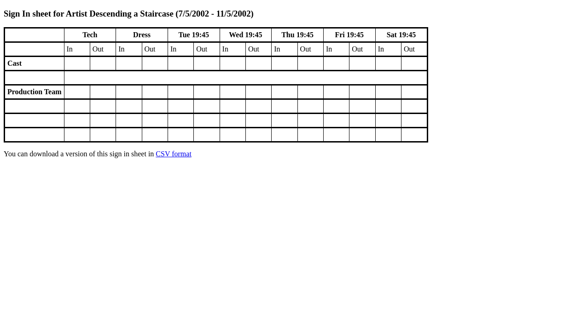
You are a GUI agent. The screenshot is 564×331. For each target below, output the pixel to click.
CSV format (173, 154)
